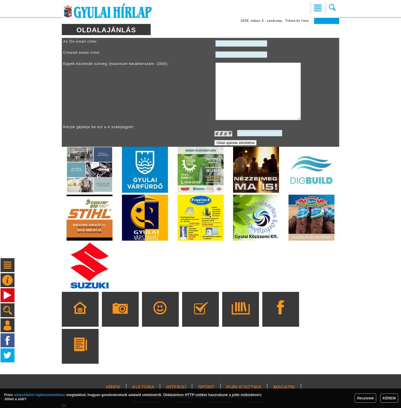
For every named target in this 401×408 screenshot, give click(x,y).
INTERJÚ (176, 387)
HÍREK (113, 387)
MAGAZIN (284, 387)
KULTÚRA (143, 387)
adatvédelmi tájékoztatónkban (39, 395)
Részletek (365, 398)
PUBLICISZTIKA (243, 387)
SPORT (206, 387)
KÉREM (389, 398)
